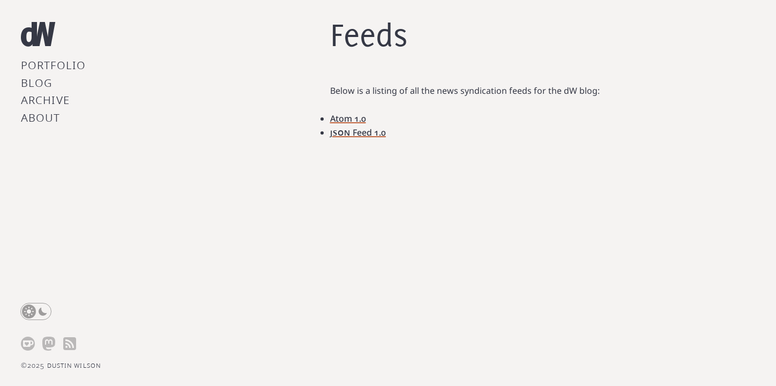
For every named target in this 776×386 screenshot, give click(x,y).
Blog (37, 82)
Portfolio (53, 64)
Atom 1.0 (348, 118)
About (41, 116)
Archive (45, 99)
